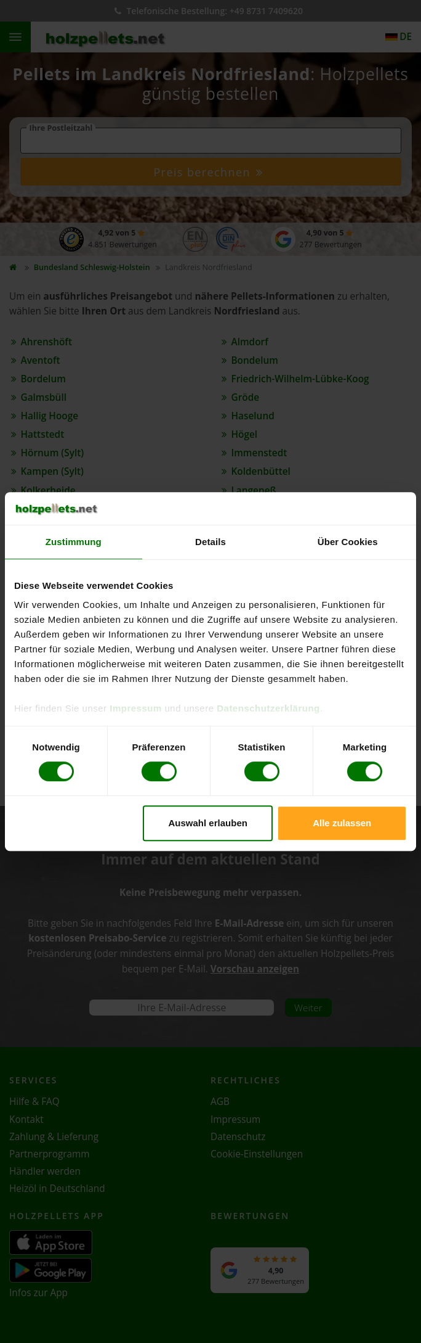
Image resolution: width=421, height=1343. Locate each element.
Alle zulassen (342, 823)
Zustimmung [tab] (74, 541)
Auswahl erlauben (208, 823)
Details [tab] (210, 541)
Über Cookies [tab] (348, 541)
